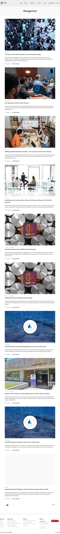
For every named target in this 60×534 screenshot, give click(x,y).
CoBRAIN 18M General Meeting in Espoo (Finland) (18, 298)
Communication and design (12, 526)
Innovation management (12, 522)
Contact (1, 526)
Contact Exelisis (51, 3)
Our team (2, 523)
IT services (25, 525)
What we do (32, 3)
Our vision (2, 525)
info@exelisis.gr (42, 521)
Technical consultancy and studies (13, 523)
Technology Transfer (11, 525)
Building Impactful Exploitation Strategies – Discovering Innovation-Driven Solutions (28, 151)
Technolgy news (11, 247)
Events (58, 3)
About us (26, 3)
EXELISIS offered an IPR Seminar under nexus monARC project (22, 442)
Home (21, 3)
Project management (11, 520)
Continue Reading (15, 64)
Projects (39, 3)
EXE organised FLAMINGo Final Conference (17, 103)
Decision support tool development (29, 520)
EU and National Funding (27, 522)
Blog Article (7, 52)
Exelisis (1, 522)
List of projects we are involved (28, 523)
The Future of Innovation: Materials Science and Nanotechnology (23, 54)
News (45, 3)
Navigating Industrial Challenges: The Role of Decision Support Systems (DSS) (26, 489)
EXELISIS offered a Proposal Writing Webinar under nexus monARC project (25, 346)
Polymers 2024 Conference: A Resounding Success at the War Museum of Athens (27, 393)
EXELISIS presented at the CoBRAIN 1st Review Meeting (20, 249)
